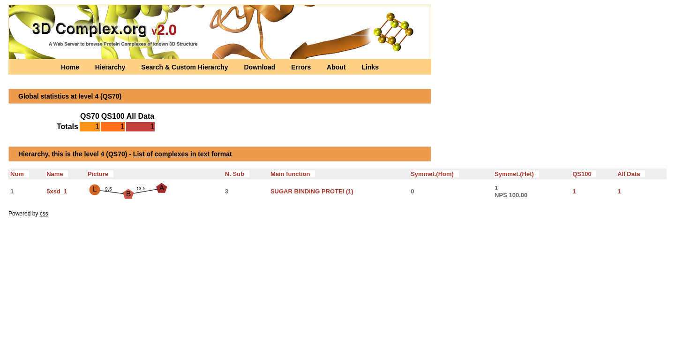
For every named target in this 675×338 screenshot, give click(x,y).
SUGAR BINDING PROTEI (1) (311, 191)
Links (370, 67)
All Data (631, 173)
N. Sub (237, 173)
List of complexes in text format (182, 154)
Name (57, 173)
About (337, 67)
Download (260, 67)
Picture (100, 173)
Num (19, 173)
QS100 (584, 173)
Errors (302, 67)
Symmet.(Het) (517, 173)
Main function (292, 173)
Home (71, 67)
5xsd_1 (56, 191)
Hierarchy (111, 67)
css (44, 213)
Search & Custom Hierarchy (185, 67)
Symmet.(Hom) (435, 173)
